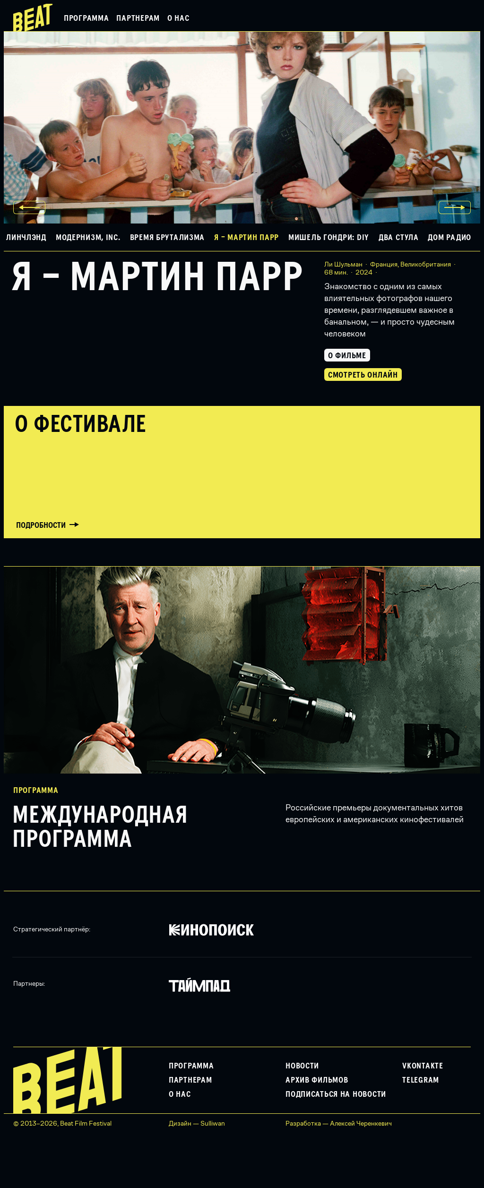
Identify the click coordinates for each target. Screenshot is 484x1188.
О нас (178, 18)
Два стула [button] (398, 237)
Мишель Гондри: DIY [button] (328, 237)
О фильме (347, 356)
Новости (302, 1066)
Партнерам (137, 18)
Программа (86, 18)
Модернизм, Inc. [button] (88, 237)
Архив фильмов (316, 1080)
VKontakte (422, 1066)
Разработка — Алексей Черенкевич (338, 1123)
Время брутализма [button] (167, 237)
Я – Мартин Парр (157, 278)
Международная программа (100, 828)
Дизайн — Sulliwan (197, 1123)
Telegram (420, 1080)
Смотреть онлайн (363, 375)
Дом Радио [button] (449, 237)
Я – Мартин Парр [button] (246, 237)
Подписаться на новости (335, 1094)
